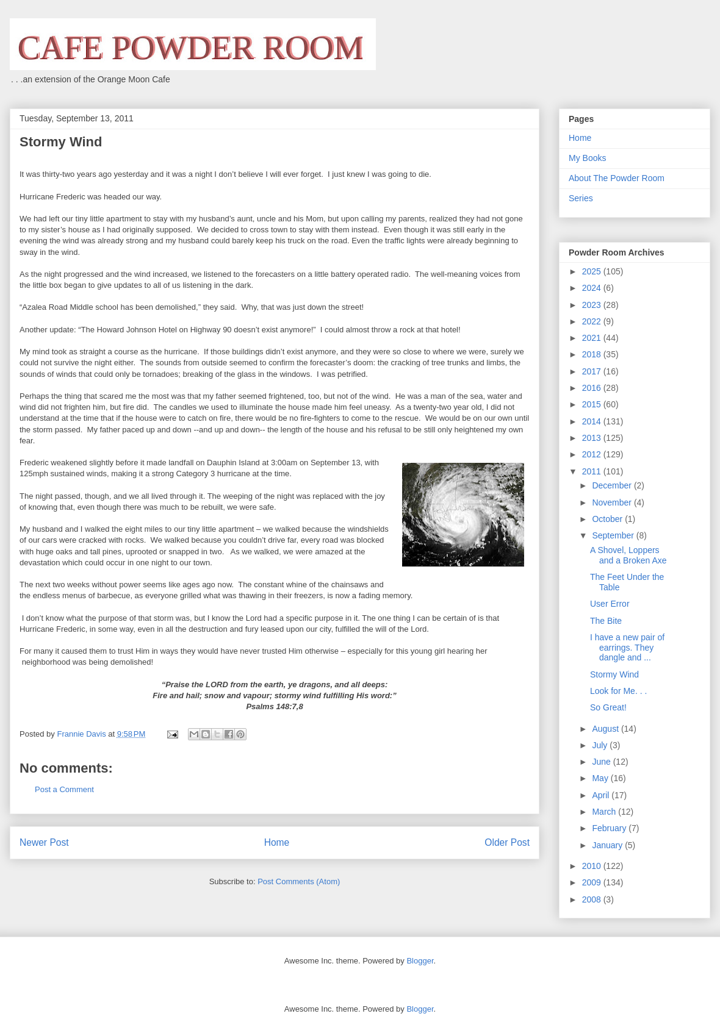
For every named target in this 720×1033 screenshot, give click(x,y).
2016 (592, 388)
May (601, 778)
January (608, 845)
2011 (592, 471)
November (612, 502)
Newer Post (44, 842)
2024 (592, 288)
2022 (592, 321)
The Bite (606, 621)
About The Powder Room (616, 178)
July (601, 745)
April (601, 795)
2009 (592, 882)
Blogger (419, 960)
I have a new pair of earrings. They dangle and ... (627, 647)
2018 (592, 354)
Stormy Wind (614, 674)
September (614, 535)
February (610, 828)
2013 (592, 438)
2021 (592, 338)
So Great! (608, 707)
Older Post (507, 842)
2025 (592, 271)
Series (581, 198)
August (606, 729)
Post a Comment (64, 789)
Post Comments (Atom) (298, 881)
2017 (592, 371)
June (602, 762)
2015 (592, 404)
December (612, 485)
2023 (592, 305)
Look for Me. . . (618, 691)
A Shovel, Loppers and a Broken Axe (628, 555)
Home (277, 842)
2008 (592, 899)
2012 (592, 454)
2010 (592, 866)
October (608, 519)
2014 (592, 421)
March (605, 812)
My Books (587, 158)
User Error (610, 604)
